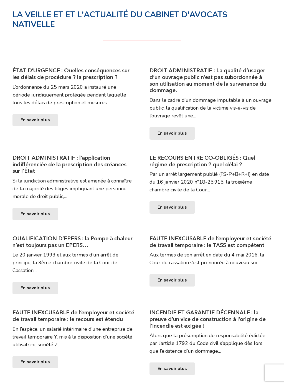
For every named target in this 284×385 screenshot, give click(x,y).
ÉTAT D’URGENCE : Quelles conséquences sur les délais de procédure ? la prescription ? (71, 73)
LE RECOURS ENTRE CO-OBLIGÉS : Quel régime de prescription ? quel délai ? (202, 161)
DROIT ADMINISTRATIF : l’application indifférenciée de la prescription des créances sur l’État (69, 164)
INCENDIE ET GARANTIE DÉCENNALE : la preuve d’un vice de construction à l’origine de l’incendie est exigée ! (207, 319)
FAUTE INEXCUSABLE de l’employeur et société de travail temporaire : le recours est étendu (73, 315)
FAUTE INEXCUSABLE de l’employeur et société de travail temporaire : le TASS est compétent (210, 241)
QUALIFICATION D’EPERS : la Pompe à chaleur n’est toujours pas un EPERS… (72, 241)
